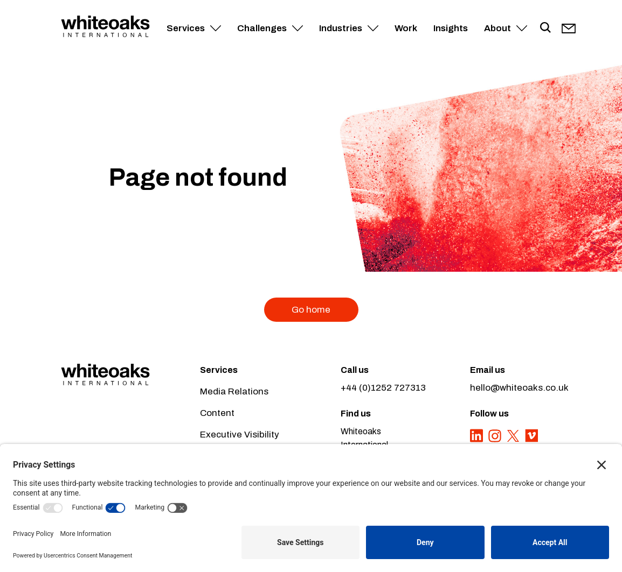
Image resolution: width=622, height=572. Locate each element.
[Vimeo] (531, 441)
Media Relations (234, 391)
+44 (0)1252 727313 (383, 388)
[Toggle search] (545, 28)
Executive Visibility (239, 434)
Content (217, 413)
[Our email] (569, 28)
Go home (311, 310)
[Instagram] (495, 441)
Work (406, 28)
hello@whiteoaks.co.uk (519, 388)
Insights (450, 28)
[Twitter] (514, 441)
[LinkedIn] (477, 441)
